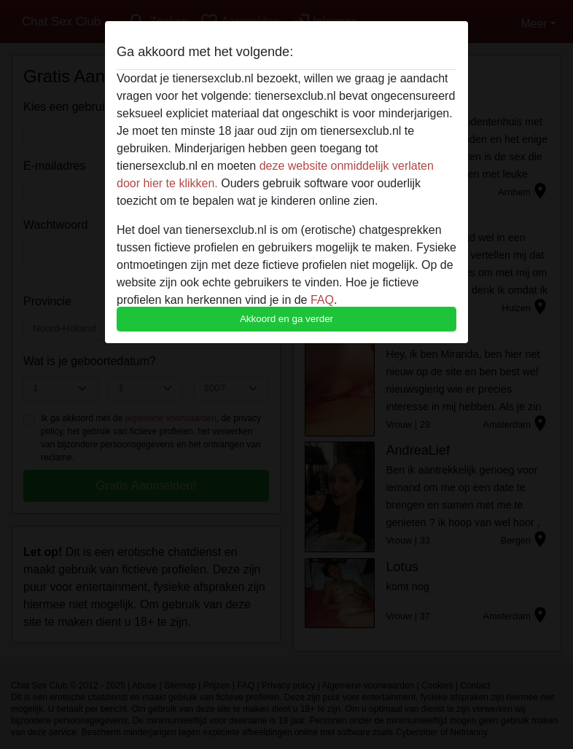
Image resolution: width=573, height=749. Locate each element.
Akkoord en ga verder (286, 318)
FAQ (322, 300)
